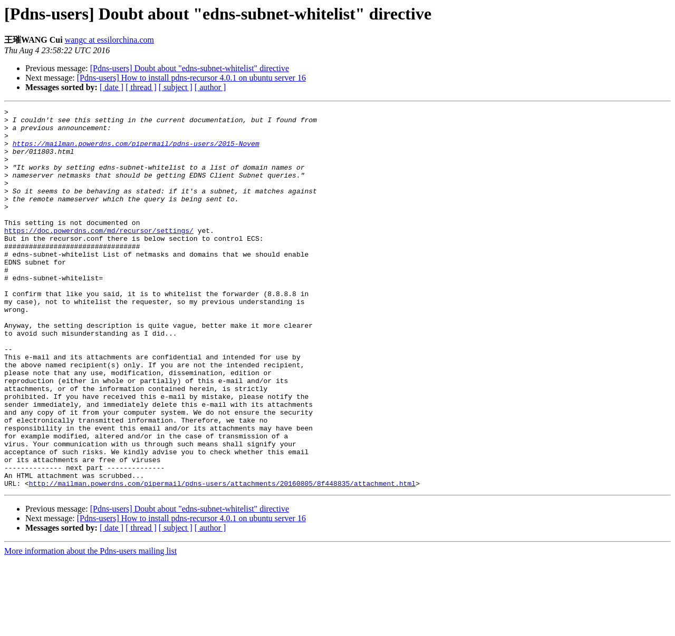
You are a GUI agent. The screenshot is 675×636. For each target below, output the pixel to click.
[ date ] (111, 87)
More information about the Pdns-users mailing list (90, 626)
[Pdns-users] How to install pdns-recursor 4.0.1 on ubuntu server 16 (191, 77)
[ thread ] (141, 87)
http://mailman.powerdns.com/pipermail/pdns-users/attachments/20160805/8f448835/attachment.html (222, 559)
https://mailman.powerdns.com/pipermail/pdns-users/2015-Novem (136, 151)
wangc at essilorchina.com (109, 39)
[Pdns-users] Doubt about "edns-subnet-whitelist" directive (189, 68)
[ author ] (210, 87)
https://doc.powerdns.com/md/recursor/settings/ (99, 255)
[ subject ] (175, 87)
